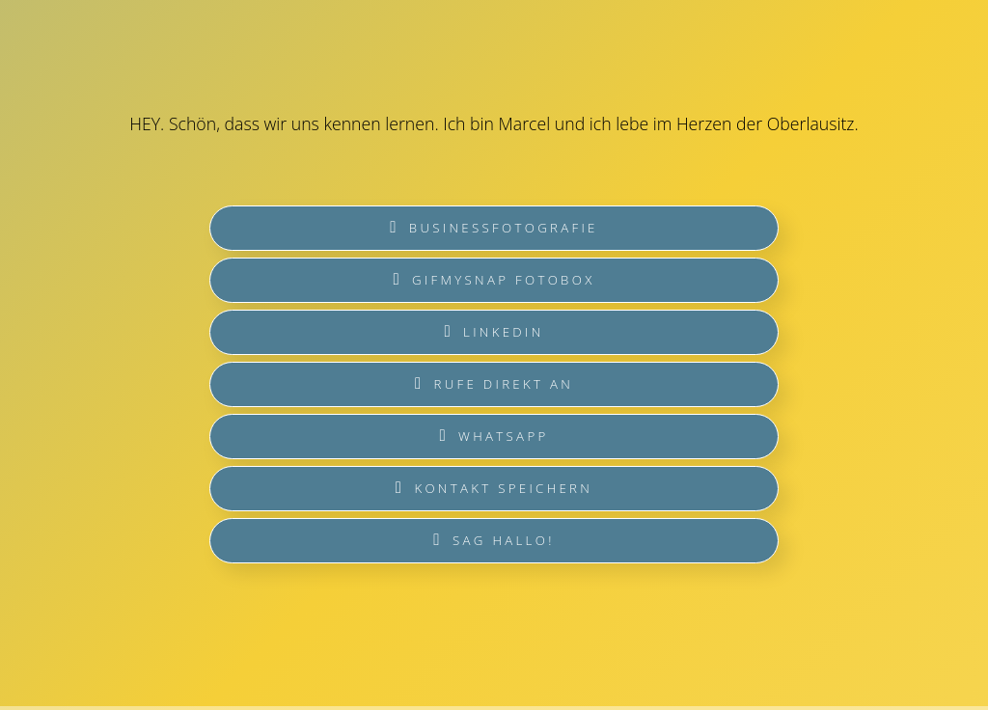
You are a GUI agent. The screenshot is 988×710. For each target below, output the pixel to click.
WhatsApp (493, 436)
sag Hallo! (493, 540)
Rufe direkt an (494, 384)
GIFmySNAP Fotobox (493, 279)
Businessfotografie (493, 227)
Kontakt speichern (494, 488)
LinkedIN (493, 332)
